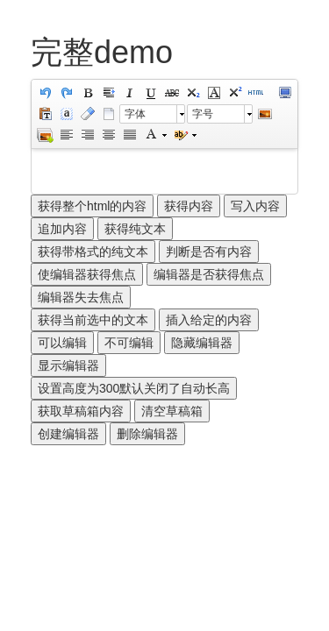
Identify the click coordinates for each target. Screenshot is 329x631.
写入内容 (255, 206)
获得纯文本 (135, 229)
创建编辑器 (68, 434)
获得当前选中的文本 (93, 320)
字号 (202, 114)
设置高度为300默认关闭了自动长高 (134, 388)
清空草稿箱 (172, 411)
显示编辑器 (68, 365)
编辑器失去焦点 (81, 297)
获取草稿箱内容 (81, 411)
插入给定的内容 (209, 320)
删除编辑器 (147, 434)
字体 (135, 114)
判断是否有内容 (209, 252)
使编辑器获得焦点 (87, 274)
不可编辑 (129, 343)
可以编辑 (62, 343)
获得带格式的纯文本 (93, 252)
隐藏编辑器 (201, 343)
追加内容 (62, 229)
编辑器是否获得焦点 (209, 274)
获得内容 (188, 206)
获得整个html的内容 (92, 206)
